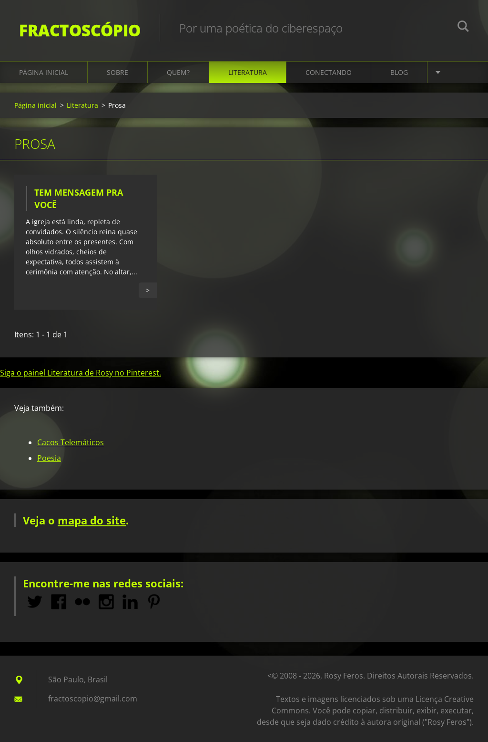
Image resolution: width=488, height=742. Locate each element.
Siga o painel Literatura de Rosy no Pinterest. (80, 372)
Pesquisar (463, 27)
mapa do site (92, 520)
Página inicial (43, 72)
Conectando (328, 72)
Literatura (247, 72)
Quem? (178, 72)
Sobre (117, 72)
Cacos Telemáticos (70, 442)
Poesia (49, 458)
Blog (399, 72)
